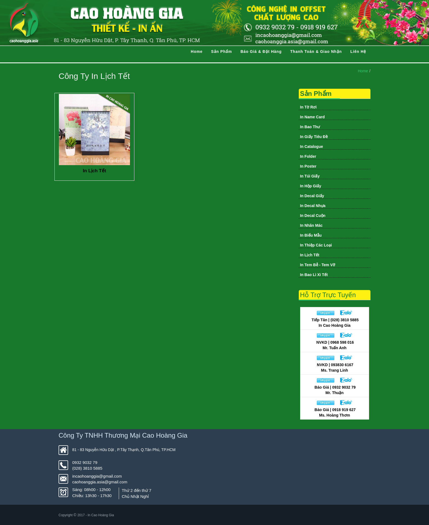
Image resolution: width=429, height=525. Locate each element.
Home (196, 51)
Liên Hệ (358, 51)
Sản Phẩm (221, 51)
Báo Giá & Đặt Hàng (261, 51)
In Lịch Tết (94, 170)
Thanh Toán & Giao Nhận (316, 51)
